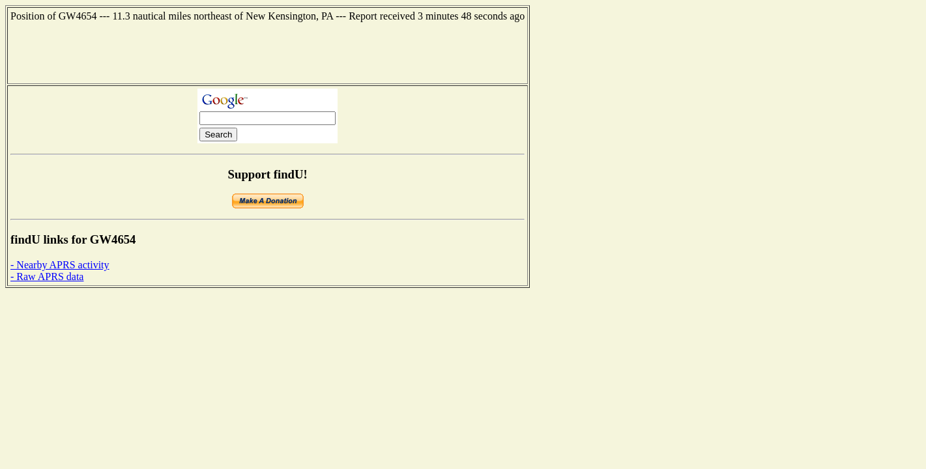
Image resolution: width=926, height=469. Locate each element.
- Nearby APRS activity (59, 264)
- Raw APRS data (46, 276)
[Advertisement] (268, 51)
